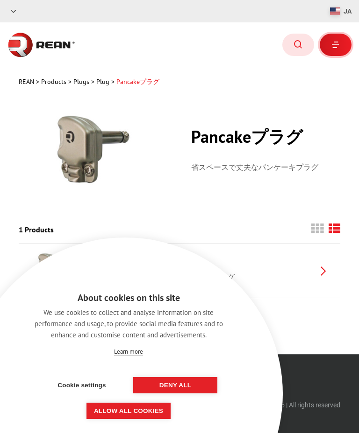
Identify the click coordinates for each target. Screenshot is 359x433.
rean (27, 81)
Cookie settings (81, 385)
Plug (103, 81)
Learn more (128, 352)
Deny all (175, 385)
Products (54, 81)
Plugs (82, 81)
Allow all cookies (128, 410)
